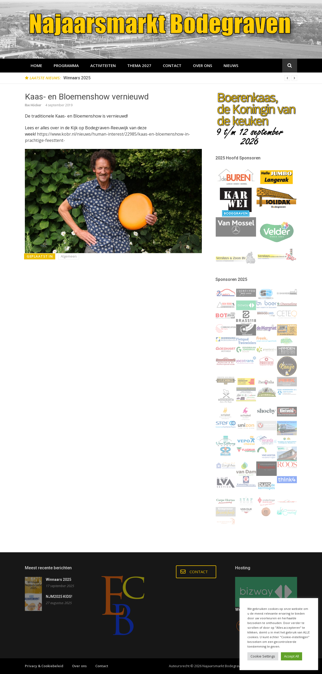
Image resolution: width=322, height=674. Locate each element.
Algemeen (69, 256)
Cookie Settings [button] (263, 656)
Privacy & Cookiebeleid (44, 666)
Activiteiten (103, 65)
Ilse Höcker (33, 105)
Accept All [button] (291, 656)
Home (36, 65)
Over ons (202, 65)
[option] (180, 78)
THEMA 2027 (139, 65)
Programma (66, 65)
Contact (172, 65)
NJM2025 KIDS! (59, 596)
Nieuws (231, 65)
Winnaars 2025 (77, 77)
